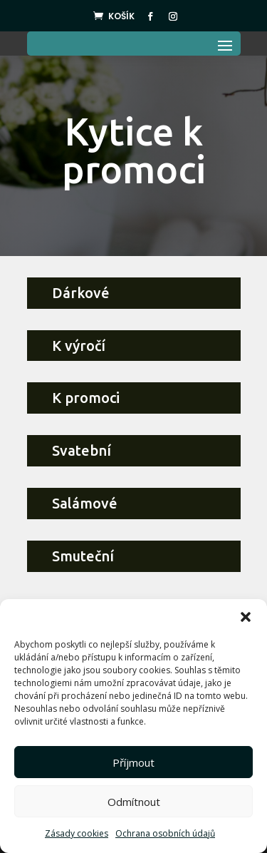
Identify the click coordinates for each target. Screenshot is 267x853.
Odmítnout (134, 802)
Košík (121, 16)
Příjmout (133, 762)
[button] (246, 617)
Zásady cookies (76, 833)
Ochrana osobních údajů (165, 833)
